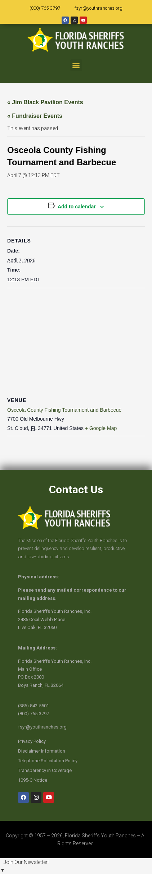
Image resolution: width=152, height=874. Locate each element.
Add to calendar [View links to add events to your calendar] (77, 206)
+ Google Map (101, 428)
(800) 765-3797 (45, 8)
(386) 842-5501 (33, 705)
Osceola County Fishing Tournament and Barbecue (64, 410)
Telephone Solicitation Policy (47, 760)
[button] (76, 65)
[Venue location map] (76, 340)
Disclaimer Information (41, 751)
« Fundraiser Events (34, 116)
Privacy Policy (32, 741)
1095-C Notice (32, 780)
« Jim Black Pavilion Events (45, 102)
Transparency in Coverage (45, 770)
